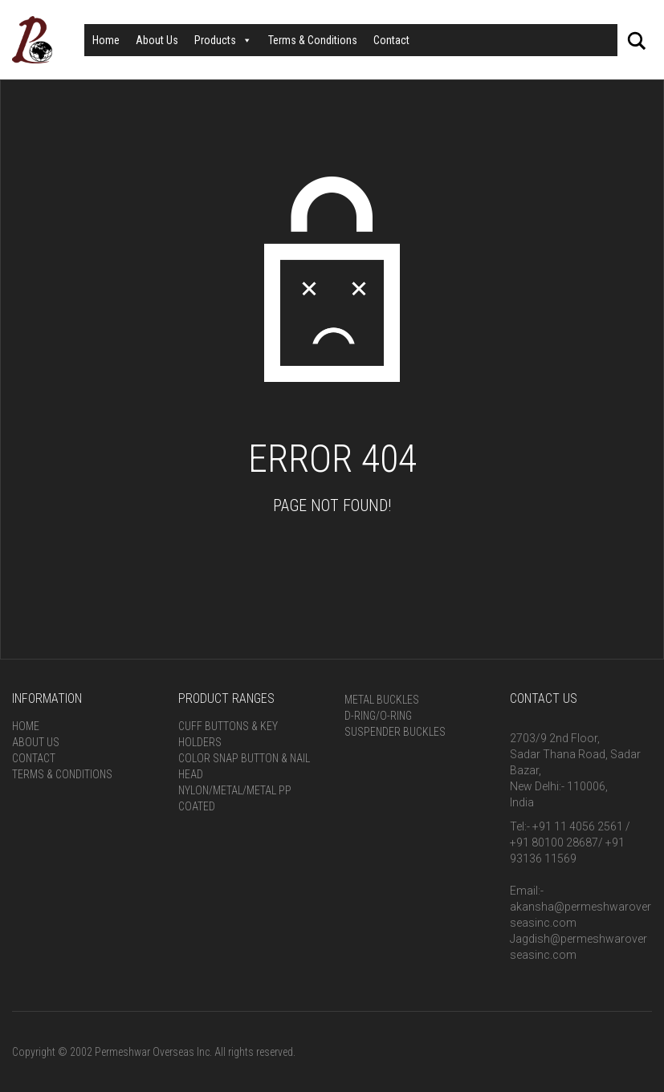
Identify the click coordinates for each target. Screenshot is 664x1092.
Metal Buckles (381, 699)
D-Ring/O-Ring (378, 715)
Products (223, 40)
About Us (157, 40)
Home (106, 40)
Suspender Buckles (395, 731)
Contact (391, 40)
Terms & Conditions (312, 40)
